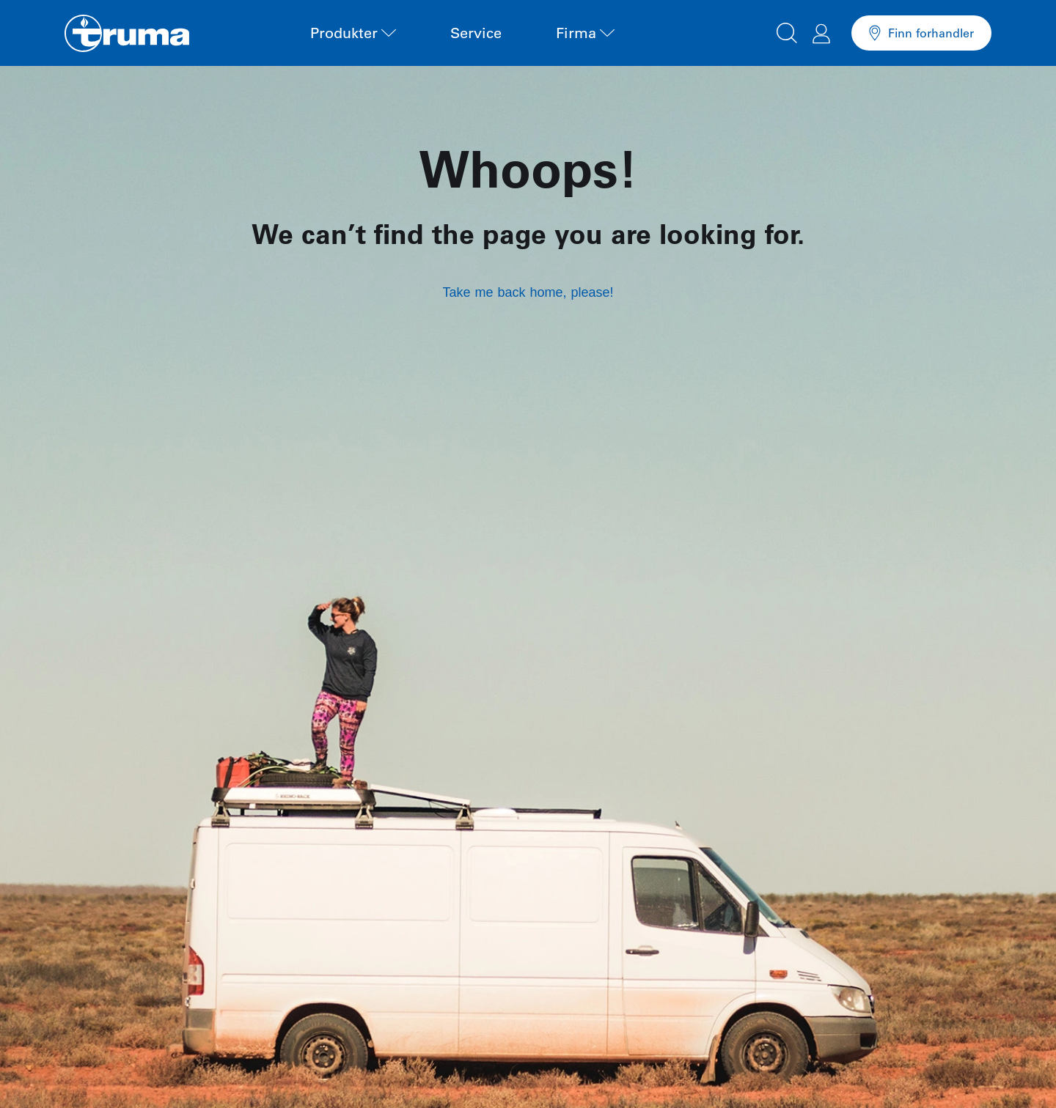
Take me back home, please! (527, 292)
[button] (787, 30)
